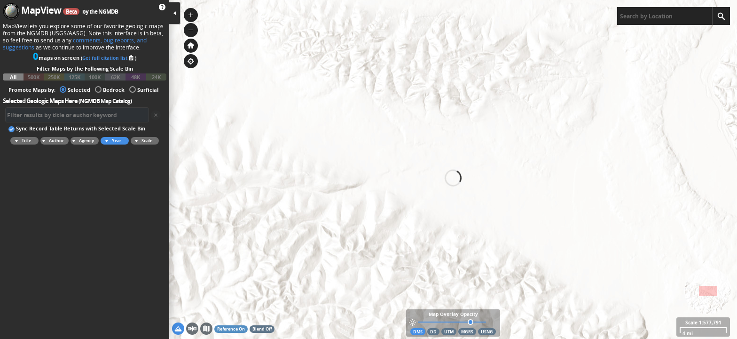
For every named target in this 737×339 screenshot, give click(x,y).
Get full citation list (108, 58)
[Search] (721, 16)
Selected (75, 89)
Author (52, 141)
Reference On (231, 329)
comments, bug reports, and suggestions (75, 43)
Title (21, 141)
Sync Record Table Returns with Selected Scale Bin (76, 128)
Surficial (143, 89)
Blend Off (262, 329)
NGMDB (108, 12)
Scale (142, 141)
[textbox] (664, 16)
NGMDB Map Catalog (105, 101)
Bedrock (110, 89)
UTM (449, 332)
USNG (487, 332)
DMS (418, 332)
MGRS (467, 332)
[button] (191, 15)
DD (433, 332)
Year (111, 141)
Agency (82, 141)
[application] (453, 169)
